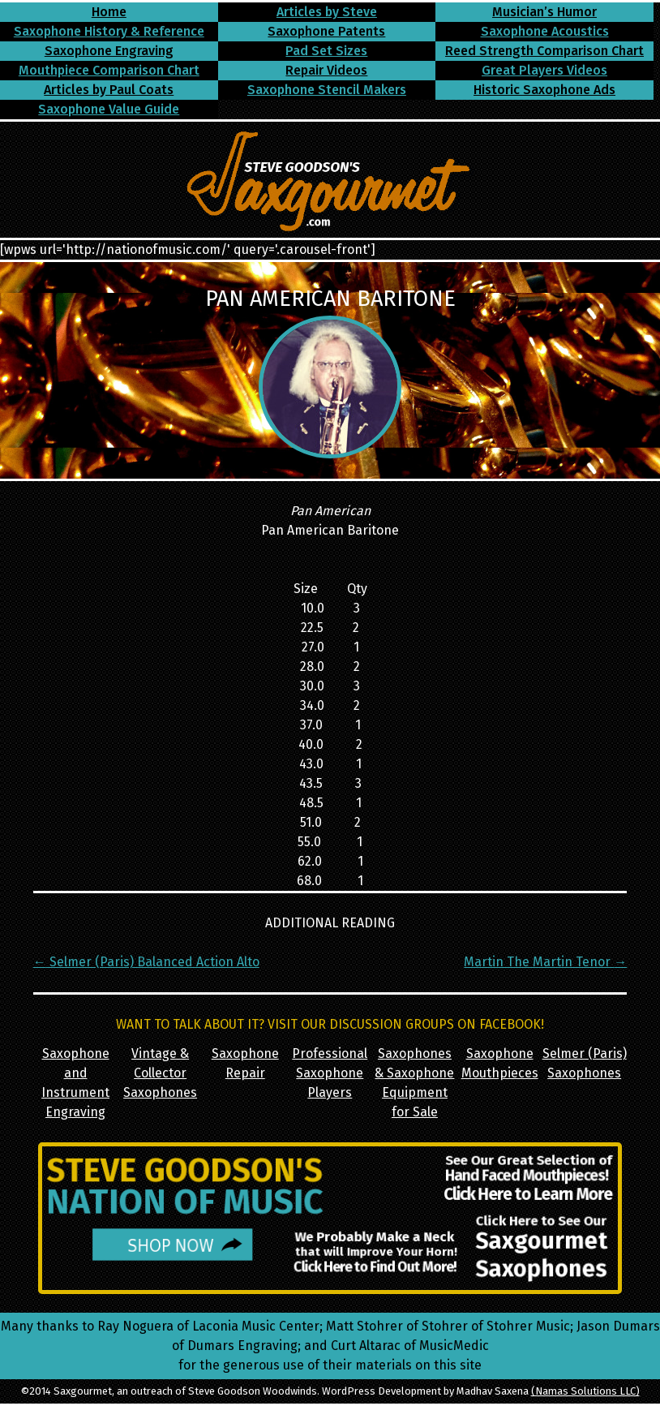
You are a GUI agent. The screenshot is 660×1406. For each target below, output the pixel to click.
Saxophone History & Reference (109, 31)
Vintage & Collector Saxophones (160, 1073)
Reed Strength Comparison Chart (544, 50)
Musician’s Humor (544, 11)
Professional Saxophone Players (329, 1073)
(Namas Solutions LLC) (585, 1391)
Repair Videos (326, 70)
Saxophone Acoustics (545, 31)
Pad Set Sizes (326, 50)
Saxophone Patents (326, 31)
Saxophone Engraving (109, 50)
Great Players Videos (544, 70)
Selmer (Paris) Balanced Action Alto (146, 962)
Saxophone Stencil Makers (326, 89)
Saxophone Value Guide (108, 109)
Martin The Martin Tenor (545, 962)
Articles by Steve (326, 11)
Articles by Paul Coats (109, 89)
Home (109, 11)
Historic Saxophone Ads (544, 89)
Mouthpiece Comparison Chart (109, 70)
